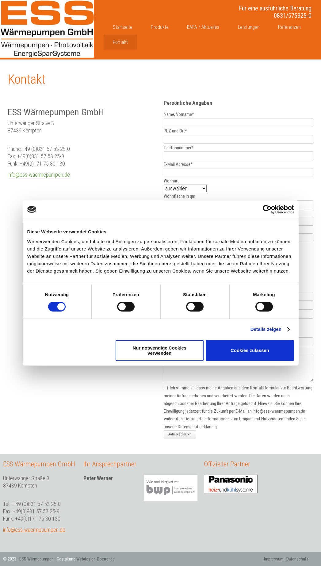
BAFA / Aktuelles (203, 27)
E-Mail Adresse (178, 164)
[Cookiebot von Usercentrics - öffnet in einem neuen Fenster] (267, 209)
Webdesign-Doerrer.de (95, 558)
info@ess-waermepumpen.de (39, 174)
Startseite (122, 27)
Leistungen (249, 27)
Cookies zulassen (250, 350)
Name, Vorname (179, 114)
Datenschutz (297, 558)
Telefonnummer (178, 148)
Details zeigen (265, 329)
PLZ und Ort (175, 131)
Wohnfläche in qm (179, 196)
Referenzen (289, 27)
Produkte (160, 27)
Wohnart (171, 181)
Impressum (274, 558)
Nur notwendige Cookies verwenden (159, 350)
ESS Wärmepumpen (36, 558)
